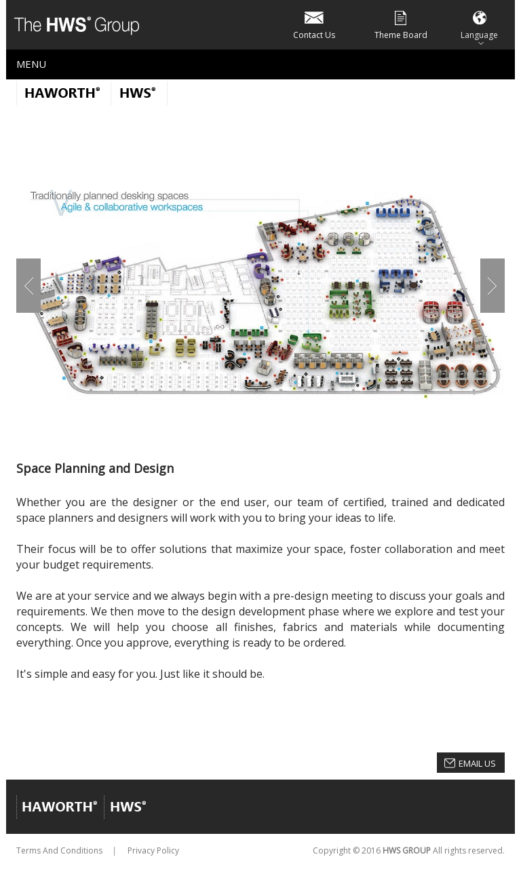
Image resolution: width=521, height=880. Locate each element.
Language (479, 24)
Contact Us (314, 24)
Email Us (477, 763)
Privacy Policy (153, 850)
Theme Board (400, 24)
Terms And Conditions (59, 850)
